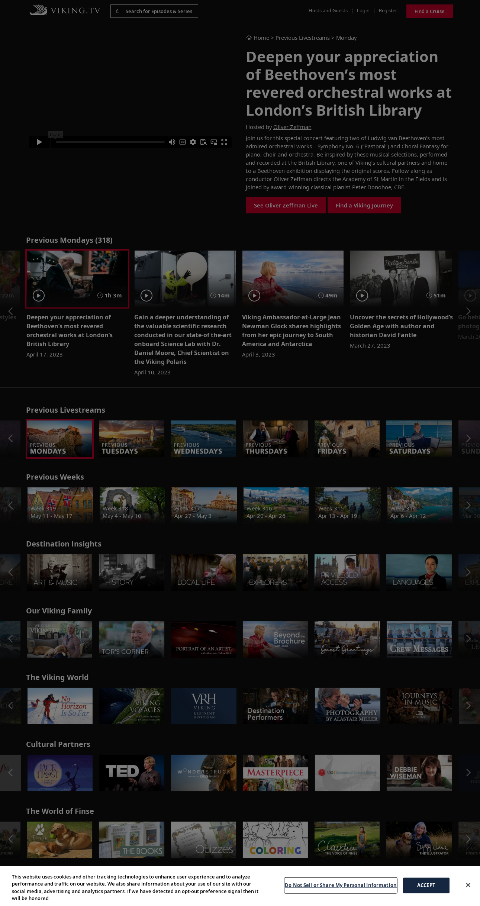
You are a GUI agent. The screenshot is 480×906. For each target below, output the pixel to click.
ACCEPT (426, 885)
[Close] (468, 885)
